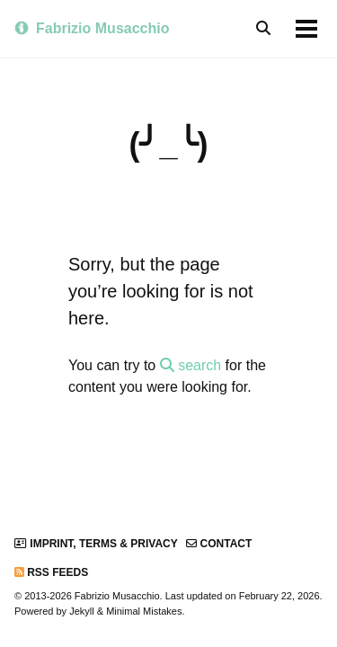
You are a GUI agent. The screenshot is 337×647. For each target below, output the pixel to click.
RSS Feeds (51, 572)
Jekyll (81, 611)
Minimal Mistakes (144, 611)
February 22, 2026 (279, 595)
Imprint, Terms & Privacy (96, 543)
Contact (219, 543)
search (190, 365)
